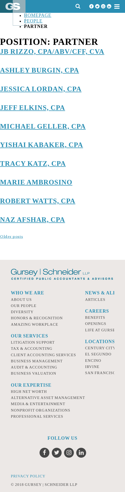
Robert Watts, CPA (37, 201)
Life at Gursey (101, 330)
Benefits (95, 317)
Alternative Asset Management (48, 398)
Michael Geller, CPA (43, 126)
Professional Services (37, 416)
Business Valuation (33, 373)
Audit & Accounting (34, 367)
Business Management (37, 361)
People (33, 21)
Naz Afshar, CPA (32, 219)
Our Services (29, 336)
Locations (100, 341)
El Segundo (98, 354)
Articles (95, 300)
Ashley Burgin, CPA (39, 70)
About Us (21, 300)
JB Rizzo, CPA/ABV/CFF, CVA (52, 51)
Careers (97, 311)
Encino (93, 360)
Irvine (92, 367)
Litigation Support (33, 342)
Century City (100, 348)
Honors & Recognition (37, 318)
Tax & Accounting (32, 348)
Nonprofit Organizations (40, 410)
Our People (24, 306)
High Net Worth (29, 391)
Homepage (37, 15)
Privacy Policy (28, 476)
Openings (95, 324)
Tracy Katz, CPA (33, 163)
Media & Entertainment (38, 404)
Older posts (11, 236)
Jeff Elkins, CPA (32, 107)
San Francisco (102, 373)
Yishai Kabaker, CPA (41, 145)
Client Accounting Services (43, 355)
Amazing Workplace (34, 324)
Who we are (27, 292)
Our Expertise (31, 385)
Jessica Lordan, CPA (41, 89)
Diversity (22, 312)
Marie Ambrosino (36, 182)
